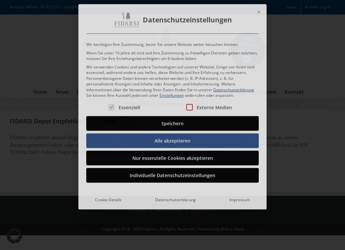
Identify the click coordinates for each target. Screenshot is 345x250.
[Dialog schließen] (259, 11)
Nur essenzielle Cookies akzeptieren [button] (172, 157)
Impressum (239, 198)
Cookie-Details (108, 198)
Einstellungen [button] (171, 94)
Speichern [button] (172, 122)
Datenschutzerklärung (233, 88)
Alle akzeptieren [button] (172, 139)
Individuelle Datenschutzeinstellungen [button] (172, 174)
